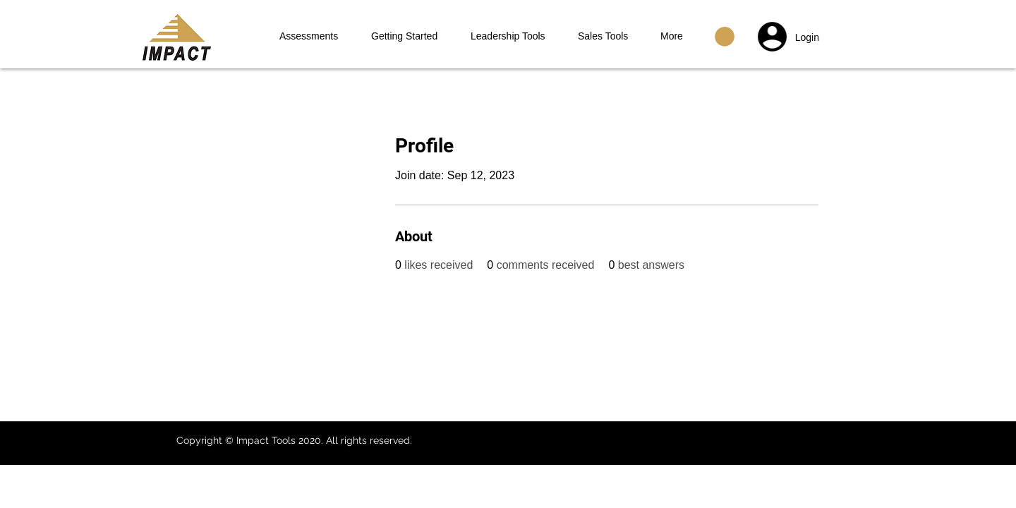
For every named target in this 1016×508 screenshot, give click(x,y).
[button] (724, 37)
